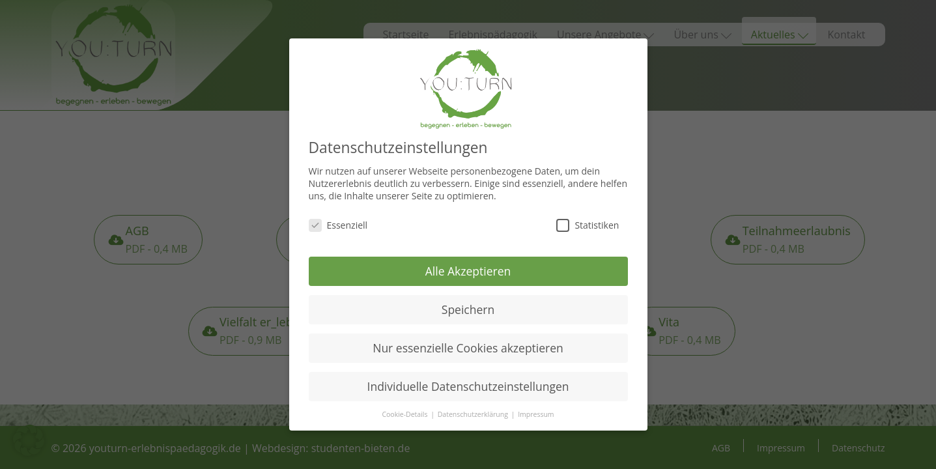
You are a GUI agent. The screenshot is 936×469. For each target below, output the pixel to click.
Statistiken (587, 217)
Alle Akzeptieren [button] (468, 263)
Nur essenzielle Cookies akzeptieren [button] (468, 339)
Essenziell (338, 217)
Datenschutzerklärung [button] (474, 406)
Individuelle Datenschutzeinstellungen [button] (468, 378)
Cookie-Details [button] (405, 406)
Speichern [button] (468, 301)
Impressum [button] (536, 406)
